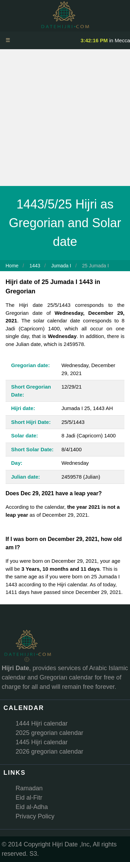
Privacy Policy (35, 816)
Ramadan (29, 788)
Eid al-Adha (32, 806)
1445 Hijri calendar (42, 742)
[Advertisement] (65, 118)
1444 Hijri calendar (42, 723)
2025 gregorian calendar (49, 732)
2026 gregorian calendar (49, 751)
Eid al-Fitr (29, 797)
